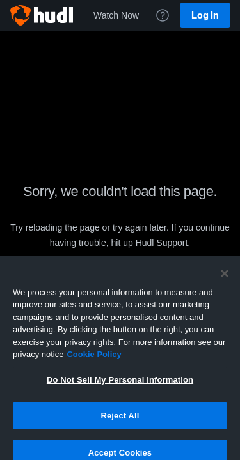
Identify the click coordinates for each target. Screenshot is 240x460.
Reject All (119, 430)
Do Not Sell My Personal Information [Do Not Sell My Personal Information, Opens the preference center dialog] (120, 394)
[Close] (225, 288)
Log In (205, 15)
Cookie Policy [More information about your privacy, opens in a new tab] (94, 369)
